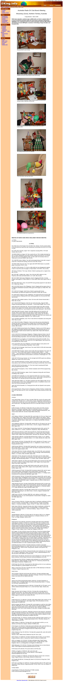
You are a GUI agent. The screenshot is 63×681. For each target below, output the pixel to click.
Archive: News (5, 12)
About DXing (19, 680)
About (3, 39)
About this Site (24, 680)
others (3, 36)
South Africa (5, 33)
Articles (3, 18)
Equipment (4, 21)
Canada (4, 27)
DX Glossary (5, 17)
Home (2, 7)
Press (3, 43)
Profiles (4, 10)
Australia (4, 26)
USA (3, 34)
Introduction (5, 16)
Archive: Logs (5, 22)
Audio (3, 11)
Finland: (4, 28)
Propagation (5, 20)
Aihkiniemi (4, 30)
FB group (4, 42)
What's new (5, 44)
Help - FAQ (4, 41)
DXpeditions (7, 7)
